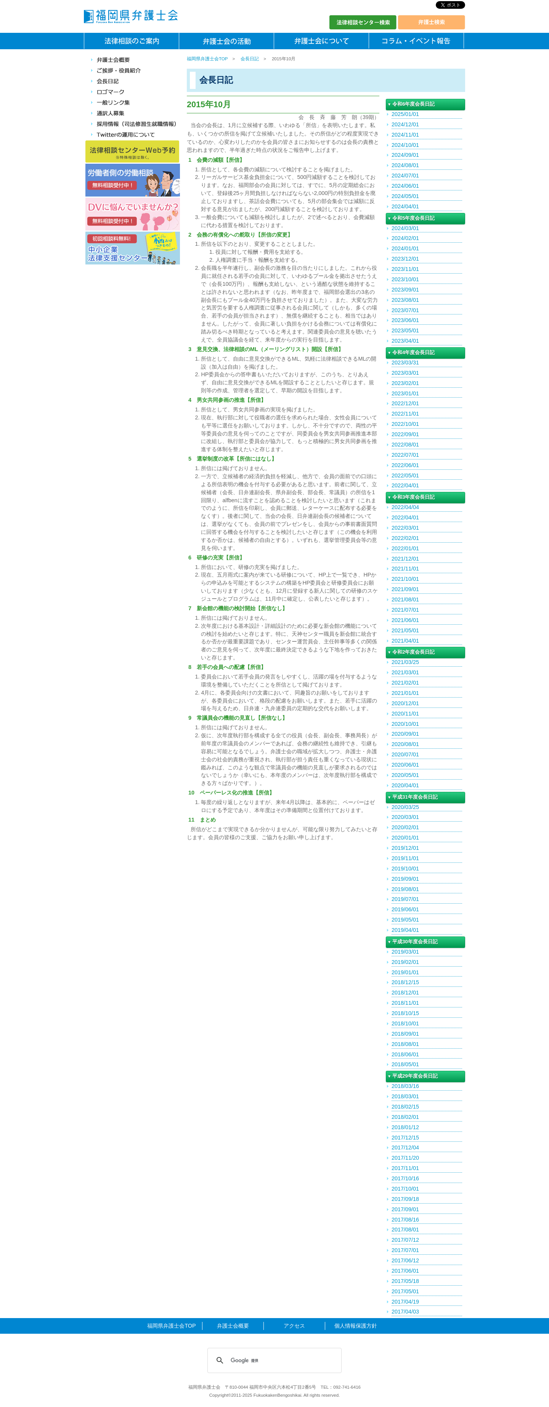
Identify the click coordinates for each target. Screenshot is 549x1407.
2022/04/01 (405, 485)
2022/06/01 (405, 465)
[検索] (273, 1360)
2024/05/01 (405, 196)
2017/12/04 (405, 1147)
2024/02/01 (405, 238)
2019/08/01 (405, 889)
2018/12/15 (405, 982)
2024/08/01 (405, 165)
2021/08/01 (405, 599)
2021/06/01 (405, 620)
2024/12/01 (405, 124)
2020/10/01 (405, 724)
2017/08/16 (405, 1220)
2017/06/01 (405, 1271)
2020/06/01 (405, 765)
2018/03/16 (405, 1086)
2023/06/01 (405, 320)
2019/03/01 (405, 952)
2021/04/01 (405, 641)
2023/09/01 (405, 290)
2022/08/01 (405, 445)
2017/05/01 (405, 1291)
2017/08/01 (405, 1229)
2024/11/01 (405, 135)
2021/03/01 (405, 672)
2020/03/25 (405, 807)
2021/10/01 (405, 579)
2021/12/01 (405, 559)
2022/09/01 (405, 434)
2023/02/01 (405, 383)
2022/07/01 (405, 455)
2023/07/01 (405, 310)
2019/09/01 (405, 879)
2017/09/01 (405, 1209)
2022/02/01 (405, 538)
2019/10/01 (405, 868)
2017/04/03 (405, 1312)
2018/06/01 (405, 1054)
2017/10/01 (405, 1189)
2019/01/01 (405, 972)
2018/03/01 (405, 1096)
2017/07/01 (405, 1250)
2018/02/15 (405, 1107)
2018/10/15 (405, 1013)
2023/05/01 (405, 330)
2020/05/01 (405, 775)
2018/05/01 (405, 1064)
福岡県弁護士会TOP (207, 58)
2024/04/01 (405, 206)
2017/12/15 (405, 1138)
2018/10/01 (405, 1023)
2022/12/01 (405, 403)
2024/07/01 (405, 175)
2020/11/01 (405, 714)
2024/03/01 (405, 228)
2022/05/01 (405, 475)
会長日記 (250, 58)
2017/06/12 (405, 1260)
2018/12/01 (405, 993)
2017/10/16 (405, 1178)
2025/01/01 (405, 114)
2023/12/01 (405, 259)
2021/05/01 (405, 630)
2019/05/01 (405, 920)
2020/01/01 (405, 838)
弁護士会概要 (233, 1326)
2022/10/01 (405, 424)
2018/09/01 (405, 1034)
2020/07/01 (405, 754)
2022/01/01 (405, 548)
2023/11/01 (405, 269)
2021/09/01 (405, 589)
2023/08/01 (405, 300)
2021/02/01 (405, 683)
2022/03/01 (405, 528)
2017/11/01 (405, 1168)
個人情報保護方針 (355, 1326)
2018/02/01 (405, 1117)
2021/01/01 (405, 693)
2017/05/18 (405, 1281)
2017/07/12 (405, 1240)
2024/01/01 (405, 248)
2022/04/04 (405, 507)
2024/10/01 (405, 145)
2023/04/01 (405, 341)
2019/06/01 (405, 909)
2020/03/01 (405, 817)
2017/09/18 (405, 1199)
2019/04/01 (405, 930)
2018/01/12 (405, 1127)
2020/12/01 (405, 703)
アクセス (294, 1326)
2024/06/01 (405, 186)
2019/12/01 (405, 848)
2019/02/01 (405, 962)
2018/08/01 (405, 1044)
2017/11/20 (405, 1158)
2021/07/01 (405, 610)
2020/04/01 (405, 785)
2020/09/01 (405, 734)
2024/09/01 (405, 155)
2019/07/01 (405, 899)
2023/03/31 (405, 362)
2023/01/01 (405, 393)
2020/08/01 (405, 744)
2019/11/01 (405, 858)
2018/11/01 (405, 1003)
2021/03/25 (405, 662)
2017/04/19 (405, 1302)
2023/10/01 (405, 279)
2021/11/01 (405, 569)
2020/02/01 (405, 827)
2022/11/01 (405, 414)
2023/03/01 (405, 373)
